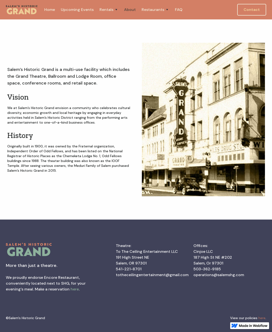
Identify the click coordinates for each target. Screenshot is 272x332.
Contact (252, 9)
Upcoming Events (77, 9)
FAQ (178, 9)
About (130, 9)
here (75, 289)
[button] (109, 10)
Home (49, 9)
